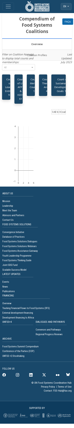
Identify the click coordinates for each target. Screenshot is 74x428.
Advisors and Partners (13, 215)
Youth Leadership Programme (16, 255)
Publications (8, 291)
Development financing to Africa (18, 317)
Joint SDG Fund (10, 265)
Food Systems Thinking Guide (17, 260)
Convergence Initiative (13, 232)
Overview (6, 303)
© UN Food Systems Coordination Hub (51, 382)
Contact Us (8, 220)
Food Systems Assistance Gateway (20, 251)
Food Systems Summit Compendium (20, 346)
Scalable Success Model (14, 269)
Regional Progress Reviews (49, 334)
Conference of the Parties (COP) (18, 351)
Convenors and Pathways (48, 329)
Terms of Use (65, 386)
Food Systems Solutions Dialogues (19, 241)
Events (5, 281)
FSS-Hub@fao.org (62, 390)
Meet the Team (9, 210)
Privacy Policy (48, 386)
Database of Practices (13, 236)
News (5, 286)
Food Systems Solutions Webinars (19, 246)
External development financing (17, 312)
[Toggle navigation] (8, 6)
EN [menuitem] (65, 6)
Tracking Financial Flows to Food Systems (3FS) (26, 308)
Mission (6, 201)
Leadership (7, 205)
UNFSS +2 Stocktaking (13, 356)
